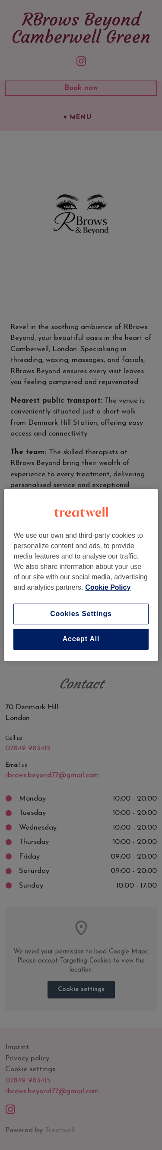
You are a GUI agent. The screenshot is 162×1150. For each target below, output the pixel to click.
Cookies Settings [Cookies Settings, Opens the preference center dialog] (81, 613)
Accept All (81, 639)
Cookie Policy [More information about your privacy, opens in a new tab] (107, 587)
